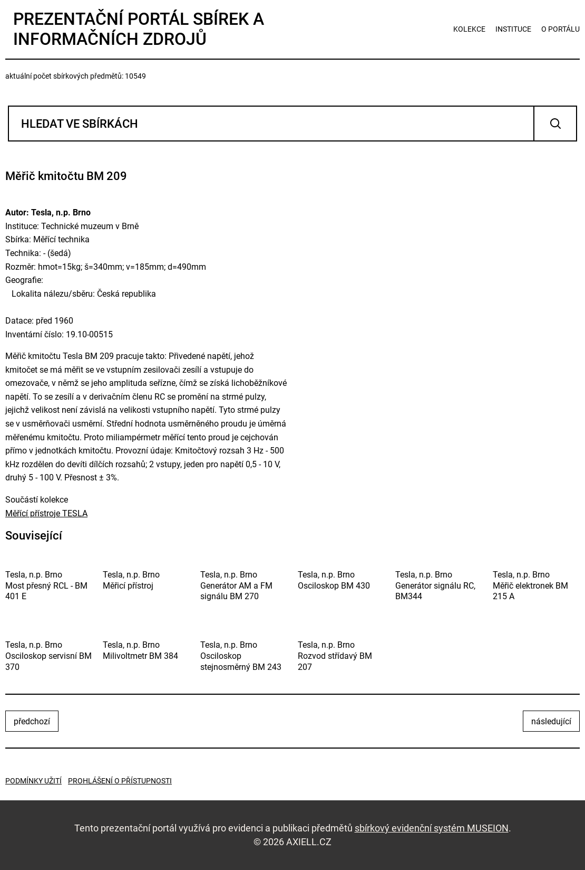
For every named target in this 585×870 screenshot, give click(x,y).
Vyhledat (555, 123)
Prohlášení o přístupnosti (120, 781)
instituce (513, 29)
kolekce (469, 29)
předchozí (32, 721)
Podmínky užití (33, 781)
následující (551, 721)
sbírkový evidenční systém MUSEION (432, 828)
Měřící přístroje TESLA (46, 513)
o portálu (560, 29)
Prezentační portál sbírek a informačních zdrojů (138, 29)
